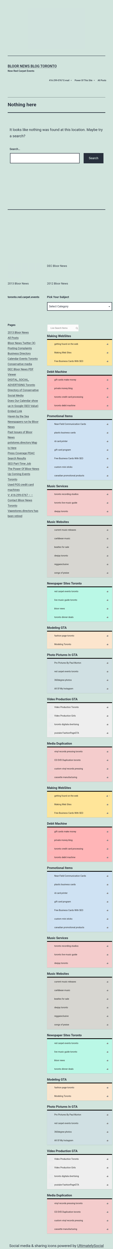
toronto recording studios (64, 494)
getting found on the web (63, 344)
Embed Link (15, 411)
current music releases (62, 530)
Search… (15, 149)
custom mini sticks (60, 467)
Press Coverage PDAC (21, 453)
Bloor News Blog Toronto (32, 66)
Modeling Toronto (60, 644)
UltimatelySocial (90, 1246)
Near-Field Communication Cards (67, 424)
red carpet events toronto (63, 591)
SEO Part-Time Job (19, 463)
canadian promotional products (66, 475)
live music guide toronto (63, 600)
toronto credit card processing (66, 397)
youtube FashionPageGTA (64, 733)
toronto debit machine (62, 405)
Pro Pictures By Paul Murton (65, 663)
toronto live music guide (63, 503)
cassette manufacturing (63, 777)
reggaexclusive (59, 564)
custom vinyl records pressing (66, 769)
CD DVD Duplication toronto (65, 760)
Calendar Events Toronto (23, 358)
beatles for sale (59, 547)
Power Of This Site (83, 80)
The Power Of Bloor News (23, 468)
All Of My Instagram (61, 688)
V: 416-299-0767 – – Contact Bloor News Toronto (20, 500)
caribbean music (59, 538)
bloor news (57, 608)
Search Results (17, 458)
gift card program (60, 450)
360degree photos (60, 680)
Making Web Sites (60, 352)
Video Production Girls (62, 716)
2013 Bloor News (18, 332)
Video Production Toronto (64, 707)
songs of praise (59, 573)
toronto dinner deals (61, 617)
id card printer (58, 441)
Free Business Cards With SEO (66, 361)
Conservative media (20, 364)
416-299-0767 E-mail (59, 80)
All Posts (102, 80)
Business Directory (19, 353)
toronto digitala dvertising (64, 724)
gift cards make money (62, 380)
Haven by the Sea (18, 416)
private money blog (61, 388)
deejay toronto (58, 511)
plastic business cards (62, 432)
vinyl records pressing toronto (66, 751)
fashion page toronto (61, 636)
